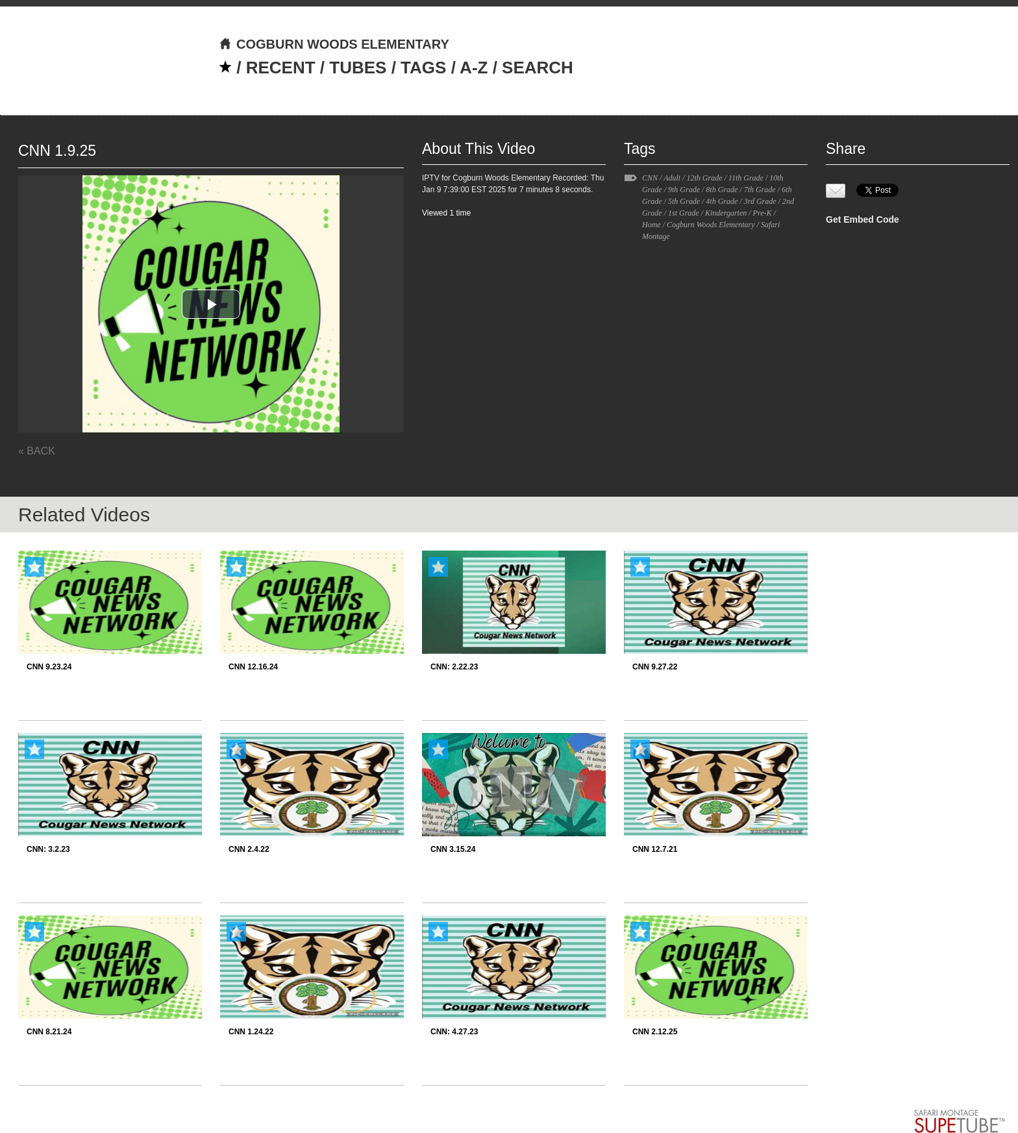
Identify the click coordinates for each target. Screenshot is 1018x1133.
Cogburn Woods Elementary (711, 224)
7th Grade (760, 189)
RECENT (281, 67)
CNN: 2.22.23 (454, 666)
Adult (672, 177)
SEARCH (537, 67)
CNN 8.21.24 (49, 1031)
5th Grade (684, 201)
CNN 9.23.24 (49, 666)
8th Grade (722, 189)
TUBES (357, 67)
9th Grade (684, 189)
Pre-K (762, 213)
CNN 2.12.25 (654, 1031)
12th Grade (704, 177)
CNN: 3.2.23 (48, 849)
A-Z (474, 67)
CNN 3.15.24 (452, 849)
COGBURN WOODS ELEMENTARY (334, 44)
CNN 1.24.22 (251, 1031)
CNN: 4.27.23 (454, 1031)
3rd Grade (760, 201)
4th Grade (722, 201)
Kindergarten (726, 213)
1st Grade (683, 213)
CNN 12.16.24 (253, 666)
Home (651, 224)
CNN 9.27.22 (654, 666)
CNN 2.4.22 (249, 849)
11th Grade (746, 177)
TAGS (423, 67)
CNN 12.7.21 (654, 849)
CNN (650, 177)
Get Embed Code (862, 219)
